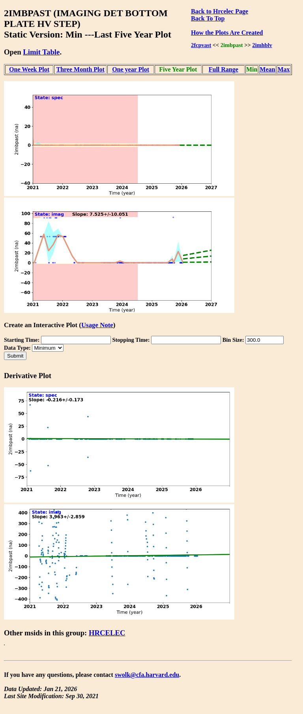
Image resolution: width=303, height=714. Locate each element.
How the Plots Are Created (227, 32)
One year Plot (130, 69)
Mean (267, 69)
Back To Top (207, 18)
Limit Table (41, 52)
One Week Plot (29, 69)
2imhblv (262, 45)
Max (283, 69)
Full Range (223, 69)
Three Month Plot (80, 69)
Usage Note (97, 325)
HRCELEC (107, 633)
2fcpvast (201, 45)
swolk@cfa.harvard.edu (147, 674)
